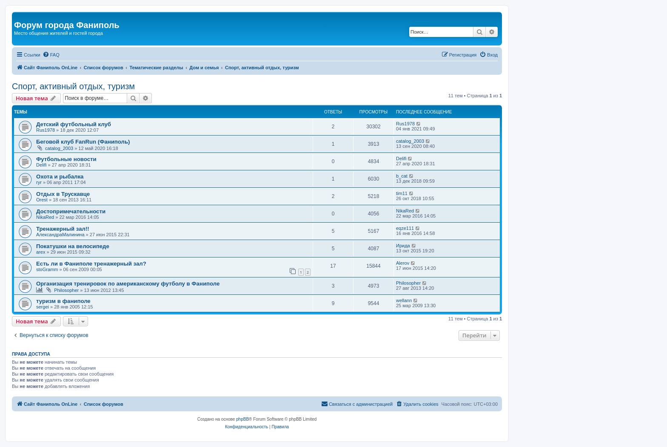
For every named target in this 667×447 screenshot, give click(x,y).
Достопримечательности (70, 211)
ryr (39, 182)
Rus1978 (45, 130)
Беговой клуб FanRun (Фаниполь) (83, 142)
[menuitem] (51, 55)
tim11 (402, 193)
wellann (404, 300)
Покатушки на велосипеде (72, 246)
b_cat (402, 175)
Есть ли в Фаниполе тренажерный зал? (91, 263)
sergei (42, 306)
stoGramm (47, 269)
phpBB (242, 419)
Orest (42, 199)
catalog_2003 (59, 148)
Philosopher (66, 290)
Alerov (402, 263)
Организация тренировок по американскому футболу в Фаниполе (127, 283)
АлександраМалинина (60, 234)
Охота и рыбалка (59, 176)
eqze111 (405, 228)
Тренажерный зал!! (62, 229)
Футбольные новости (66, 159)
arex (40, 252)
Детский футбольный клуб (73, 124)
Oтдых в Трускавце (63, 194)
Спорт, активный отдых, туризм (73, 86)
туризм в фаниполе (63, 301)
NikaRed (45, 217)
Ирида (403, 245)
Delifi (41, 164)
